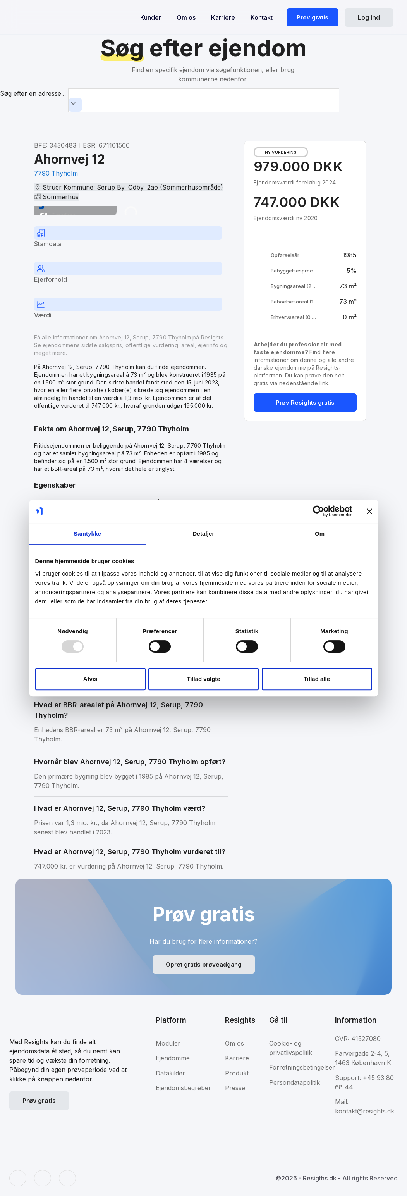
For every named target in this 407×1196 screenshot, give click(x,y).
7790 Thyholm (56, 173)
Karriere (223, 17)
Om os (186, 17)
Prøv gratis (312, 17)
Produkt (237, 1073)
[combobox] (204, 100)
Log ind (369, 17)
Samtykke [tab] (87, 533)
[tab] (131, 238)
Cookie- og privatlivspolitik (290, 1047)
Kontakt (262, 17)
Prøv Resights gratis (305, 402)
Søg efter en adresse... (33, 93)
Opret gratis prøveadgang (204, 964)
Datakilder (170, 1073)
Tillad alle (317, 679)
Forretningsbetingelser (302, 1067)
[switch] (41, 206)
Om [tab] (320, 533)
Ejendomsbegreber (183, 1088)
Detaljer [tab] (204, 533)
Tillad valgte (203, 679)
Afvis (90, 679)
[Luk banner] (369, 511)
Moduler (168, 1043)
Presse (235, 1088)
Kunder (150, 17)
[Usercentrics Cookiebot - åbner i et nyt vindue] (318, 511)
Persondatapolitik (294, 1082)
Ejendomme (173, 1058)
